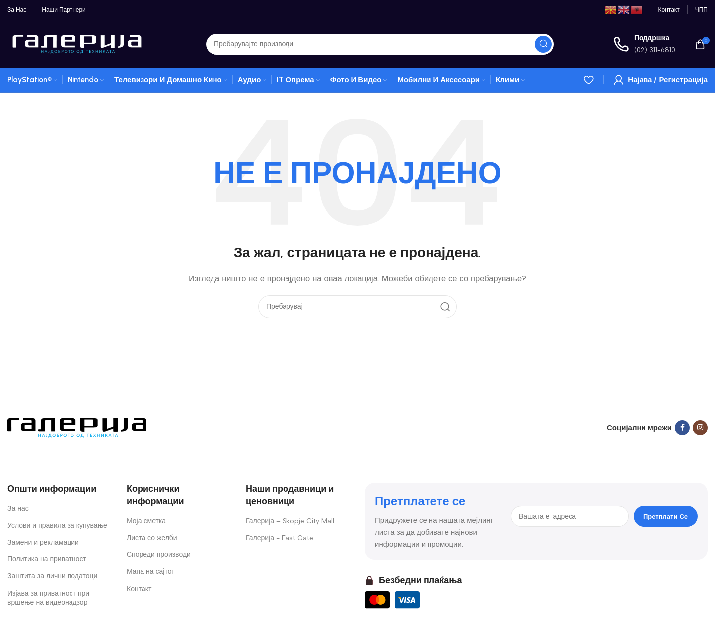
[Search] (380, 44)
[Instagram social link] (700, 427)
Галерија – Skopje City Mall (290, 521)
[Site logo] (76, 43)
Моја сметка (146, 521)
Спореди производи (159, 555)
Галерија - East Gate (279, 538)
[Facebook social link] (682, 427)
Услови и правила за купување (57, 525)
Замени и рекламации (43, 542)
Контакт (139, 589)
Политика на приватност (46, 559)
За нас (18, 508)
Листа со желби (152, 538)
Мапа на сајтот (151, 571)
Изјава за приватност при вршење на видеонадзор (48, 598)
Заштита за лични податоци (52, 576)
